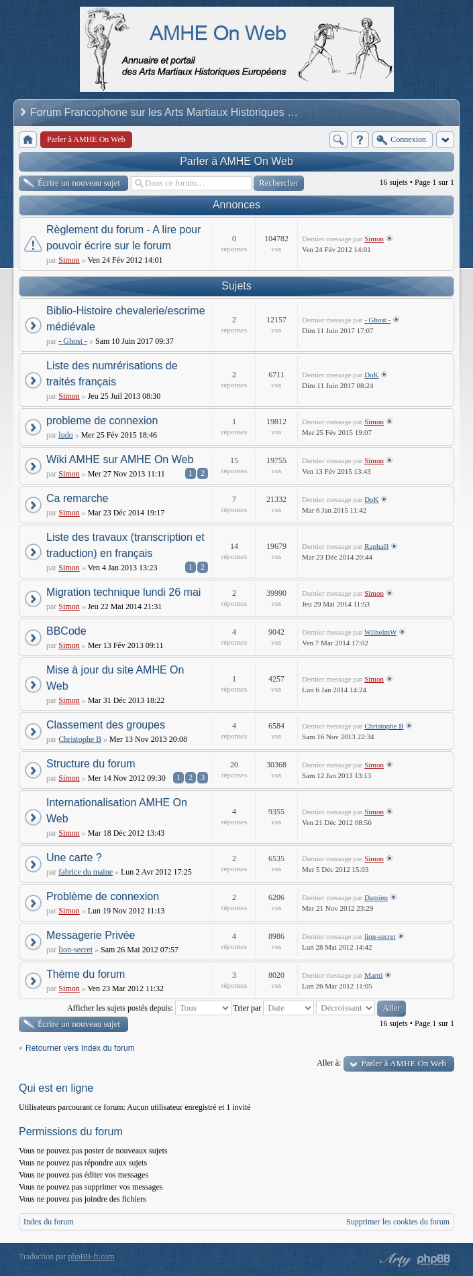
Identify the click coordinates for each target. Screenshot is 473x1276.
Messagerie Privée (91, 935)
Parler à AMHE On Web (236, 161)
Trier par (273, 1008)
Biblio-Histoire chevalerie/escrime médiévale (125, 318)
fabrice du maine (85, 872)
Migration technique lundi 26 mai (123, 592)
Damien (376, 897)
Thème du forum (85, 974)
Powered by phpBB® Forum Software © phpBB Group (434, 1260)
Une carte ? (74, 857)
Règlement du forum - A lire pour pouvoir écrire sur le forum (123, 237)
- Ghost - (72, 341)
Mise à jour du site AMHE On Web (115, 678)
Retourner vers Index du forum (80, 1048)
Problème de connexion (102, 896)
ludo (65, 435)
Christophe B (79, 739)
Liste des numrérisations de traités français (112, 373)
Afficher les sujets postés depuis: (149, 1008)
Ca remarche (77, 498)
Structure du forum (91, 763)
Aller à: (329, 1063)
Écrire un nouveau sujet (79, 183)
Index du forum (48, 1221)
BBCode (66, 631)
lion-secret (75, 949)
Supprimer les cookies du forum (398, 1221)
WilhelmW (380, 632)
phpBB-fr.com (91, 1256)
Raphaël (376, 546)
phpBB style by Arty (394, 1260)
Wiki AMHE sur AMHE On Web (119, 459)
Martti (373, 975)
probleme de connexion (102, 420)
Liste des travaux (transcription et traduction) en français (125, 545)
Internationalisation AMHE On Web (116, 810)
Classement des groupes (105, 724)
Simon (68, 260)
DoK (371, 375)
